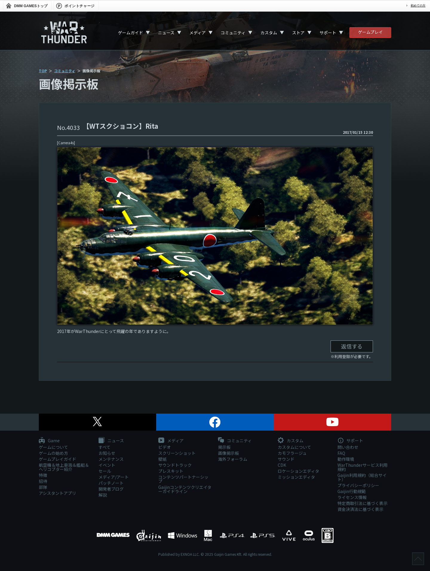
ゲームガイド (130, 33)
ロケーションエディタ (298, 471)
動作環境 (345, 459)
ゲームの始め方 (53, 453)
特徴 (43, 475)
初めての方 (418, 5)
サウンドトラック (175, 465)
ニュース (166, 33)
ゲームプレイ (370, 32)
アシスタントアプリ (57, 493)
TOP (43, 70)
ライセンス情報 (352, 497)
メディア (197, 33)
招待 (43, 481)
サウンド (286, 459)
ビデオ (164, 447)
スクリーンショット (177, 453)
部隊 (43, 487)
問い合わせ (347, 447)
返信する (352, 346)
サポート (328, 33)
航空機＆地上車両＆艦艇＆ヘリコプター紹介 (64, 467)
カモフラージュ (292, 453)
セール (105, 471)
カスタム (268, 33)
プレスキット (170, 471)
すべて (104, 447)
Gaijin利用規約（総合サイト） (362, 477)
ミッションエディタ (296, 477)
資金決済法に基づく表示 (360, 509)
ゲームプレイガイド (57, 459)
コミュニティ (233, 33)
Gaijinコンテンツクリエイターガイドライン (184, 489)
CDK (282, 465)
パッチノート (111, 483)
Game (49, 440)
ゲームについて (53, 447)
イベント (107, 465)
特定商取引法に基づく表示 (362, 503)
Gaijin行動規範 (351, 491)
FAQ (341, 453)
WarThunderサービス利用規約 (362, 467)
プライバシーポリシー (358, 485)
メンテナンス (111, 459)
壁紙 (162, 459)
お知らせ (107, 453)
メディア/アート (114, 477)
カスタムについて (294, 447)
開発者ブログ (111, 489)
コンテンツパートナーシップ (183, 479)
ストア (298, 33)
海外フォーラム (232, 459)
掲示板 (224, 447)
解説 (103, 495)
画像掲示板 (228, 453)
